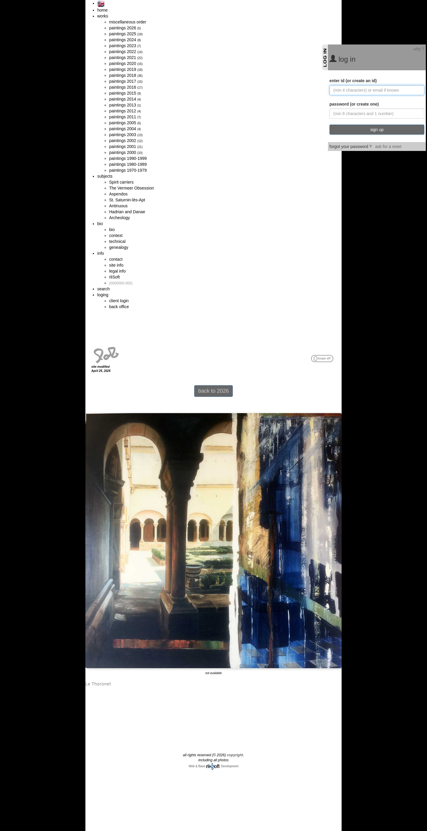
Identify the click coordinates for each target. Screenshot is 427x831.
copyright (235, 755)
